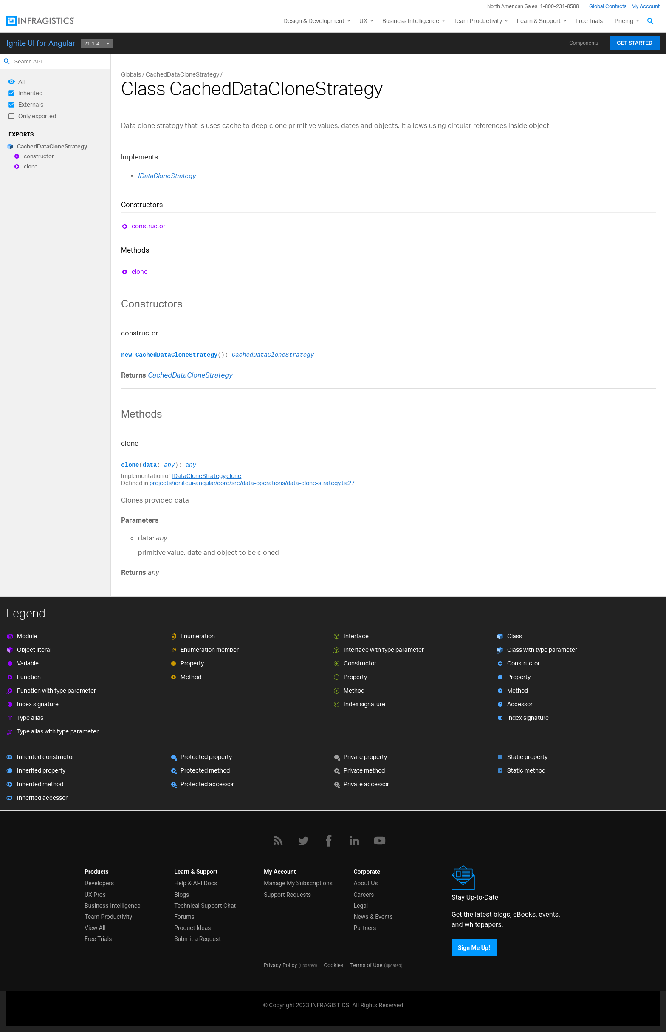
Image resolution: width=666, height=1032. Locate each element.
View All (95, 927)
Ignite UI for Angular (41, 43)
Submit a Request (197, 938)
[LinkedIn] (354, 840)
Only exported (37, 115)
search (7, 61)
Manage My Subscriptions (298, 883)
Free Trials (589, 20)
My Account (646, 6)
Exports (21, 134)
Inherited (30, 93)
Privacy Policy (280, 965)
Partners (364, 927)
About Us (365, 883)
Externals (30, 104)
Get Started (634, 43)
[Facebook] (328, 840)
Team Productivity (478, 20)
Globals (131, 74)
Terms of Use (366, 965)
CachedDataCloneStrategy (52, 146)
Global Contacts (607, 6)
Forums (184, 916)
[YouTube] (379, 840)
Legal (360, 905)
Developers (99, 883)
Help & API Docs (195, 883)
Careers (363, 894)
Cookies (334, 965)
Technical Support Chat (205, 905)
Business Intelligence (410, 20)
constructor (39, 156)
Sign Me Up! (474, 947)
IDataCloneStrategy (167, 176)
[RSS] (277, 840)
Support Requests (287, 894)
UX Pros (95, 894)
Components (583, 43)
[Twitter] (303, 840)
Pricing (624, 20)
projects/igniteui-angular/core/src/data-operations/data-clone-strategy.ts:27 (252, 482)
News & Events (372, 916)
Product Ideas (192, 927)
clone (30, 166)
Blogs (181, 894)
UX (363, 20)
